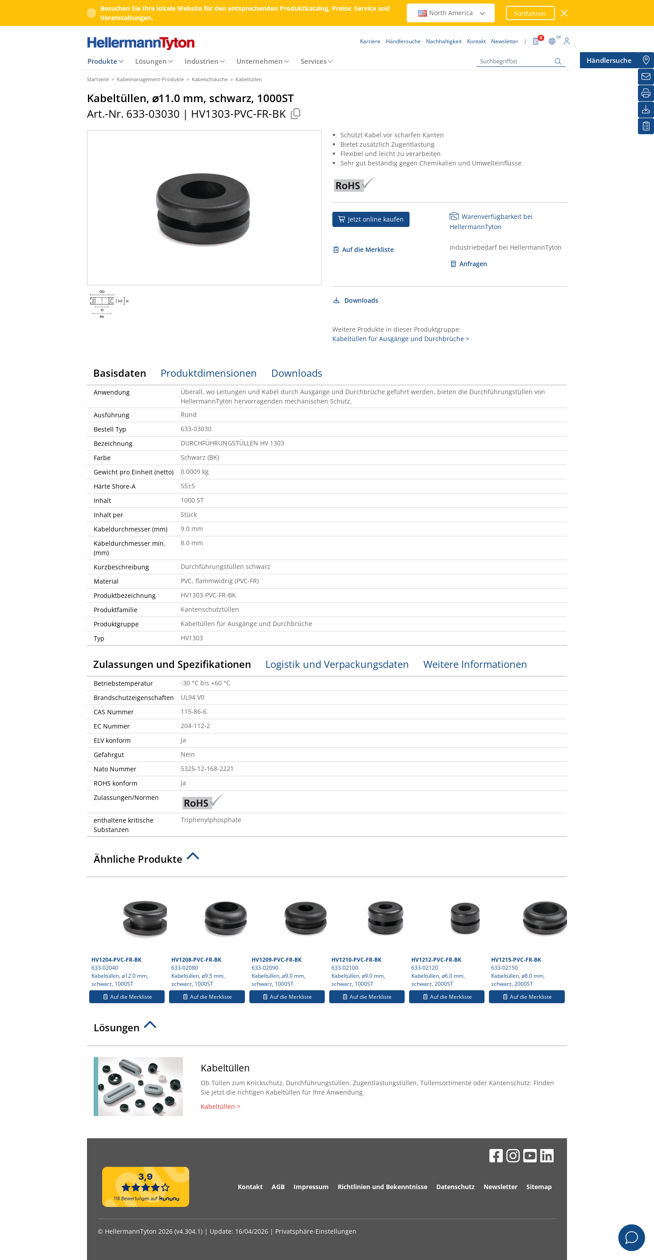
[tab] (327, 861)
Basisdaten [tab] (119, 372)
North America (452, 12)
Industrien (202, 61)
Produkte (102, 61)
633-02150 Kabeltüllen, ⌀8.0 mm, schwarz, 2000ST (527, 934)
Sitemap (539, 1186)
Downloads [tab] (296, 372)
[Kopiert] (295, 113)
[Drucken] (646, 93)
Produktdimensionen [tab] (209, 372)
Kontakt (250, 1186)
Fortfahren (530, 13)
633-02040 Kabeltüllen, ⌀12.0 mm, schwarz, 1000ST (128, 934)
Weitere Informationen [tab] (475, 664)
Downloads (355, 300)
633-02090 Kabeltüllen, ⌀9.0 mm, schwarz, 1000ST (288, 934)
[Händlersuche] (646, 60)
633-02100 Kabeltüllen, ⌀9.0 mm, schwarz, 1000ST (368, 934)
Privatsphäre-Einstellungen (315, 1231)
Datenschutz (455, 1186)
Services (314, 61)
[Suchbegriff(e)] (521, 61)
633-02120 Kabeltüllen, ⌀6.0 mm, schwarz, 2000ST (447, 934)
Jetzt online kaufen (371, 219)
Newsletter (500, 1186)
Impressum (311, 1186)
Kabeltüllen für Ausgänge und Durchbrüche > (400, 338)
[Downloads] (646, 110)
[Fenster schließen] (564, 13)
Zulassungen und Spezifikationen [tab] (172, 664)
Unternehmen (259, 61)
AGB (278, 1186)
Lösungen (151, 61)
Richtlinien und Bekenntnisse (382, 1186)
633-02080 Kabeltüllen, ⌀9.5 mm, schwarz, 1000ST (207, 934)
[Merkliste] (646, 126)
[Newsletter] (646, 77)
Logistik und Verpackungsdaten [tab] (337, 664)
